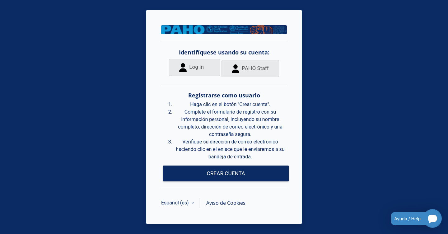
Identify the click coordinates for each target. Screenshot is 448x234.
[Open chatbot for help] (412, 218)
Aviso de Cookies (225, 202)
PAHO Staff (250, 68)
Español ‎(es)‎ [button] (175, 203)
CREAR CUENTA (226, 173)
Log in (191, 67)
